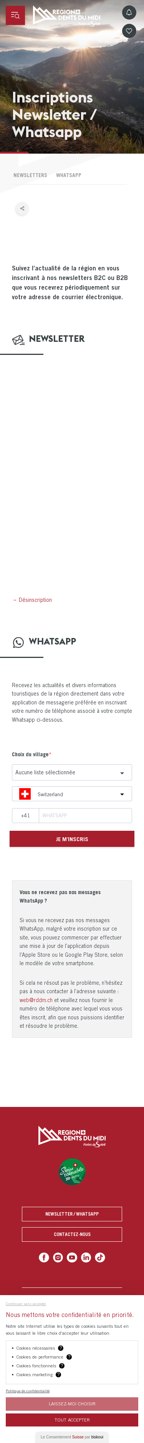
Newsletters (30, 175)
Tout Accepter (72, 1420)
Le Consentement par (72, 1437)
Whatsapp (68, 175)
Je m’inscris (72, 838)
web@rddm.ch (36, 1000)
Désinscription (35, 600)
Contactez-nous (72, 1234)
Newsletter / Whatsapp (72, 1214)
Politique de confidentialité (28, 1390)
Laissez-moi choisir (72, 1404)
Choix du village (30, 754)
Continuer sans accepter (26, 1303)
